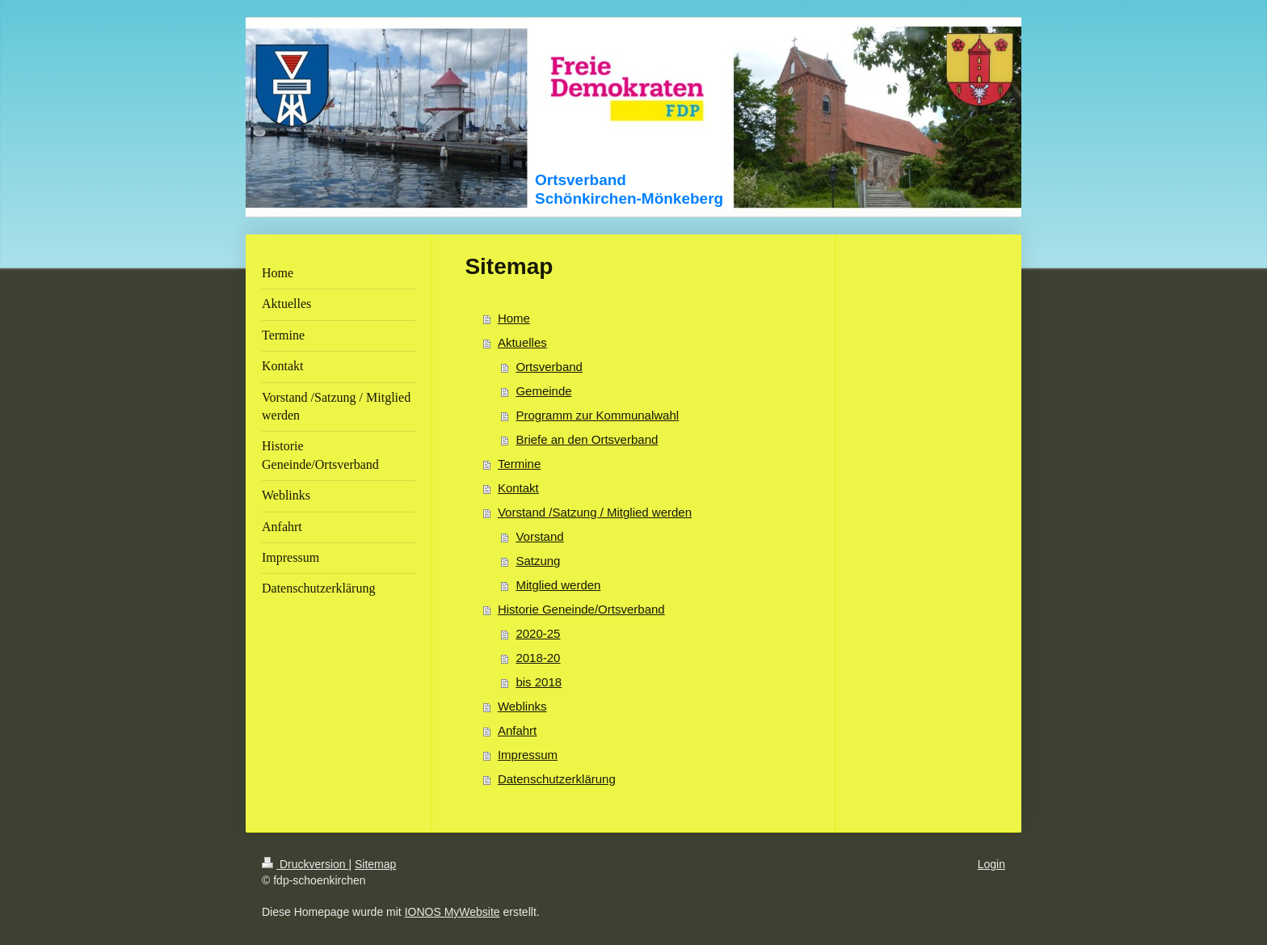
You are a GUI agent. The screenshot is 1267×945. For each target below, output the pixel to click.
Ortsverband (549, 366)
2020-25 (538, 633)
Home (514, 318)
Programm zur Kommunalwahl (597, 415)
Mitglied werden (558, 585)
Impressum (528, 754)
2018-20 (538, 657)
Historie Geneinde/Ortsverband (581, 609)
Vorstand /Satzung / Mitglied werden (595, 512)
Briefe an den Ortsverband (587, 439)
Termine (519, 463)
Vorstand (539, 536)
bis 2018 (539, 682)
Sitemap (375, 864)
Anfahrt (517, 730)
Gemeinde (543, 391)
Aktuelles (522, 342)
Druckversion (305, 864)
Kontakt (518, 488)
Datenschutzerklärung (557, 779)
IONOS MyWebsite (452, 911)
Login (991, 864)
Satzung (538, 560)
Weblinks (522, 706)
